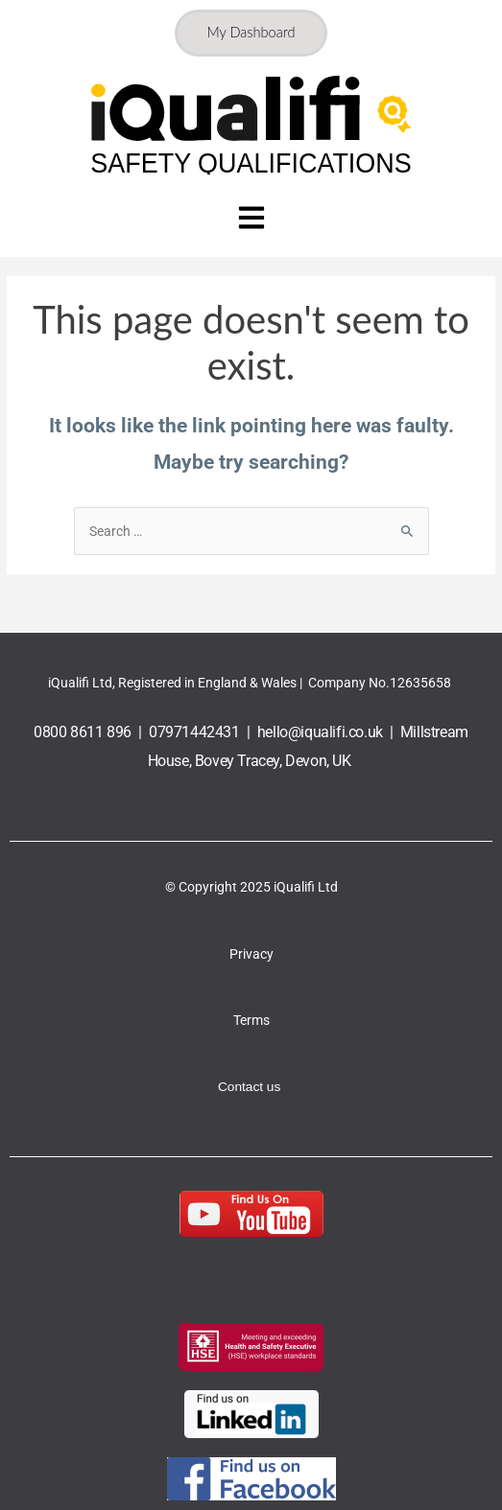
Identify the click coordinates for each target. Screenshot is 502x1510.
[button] (251, 220)
